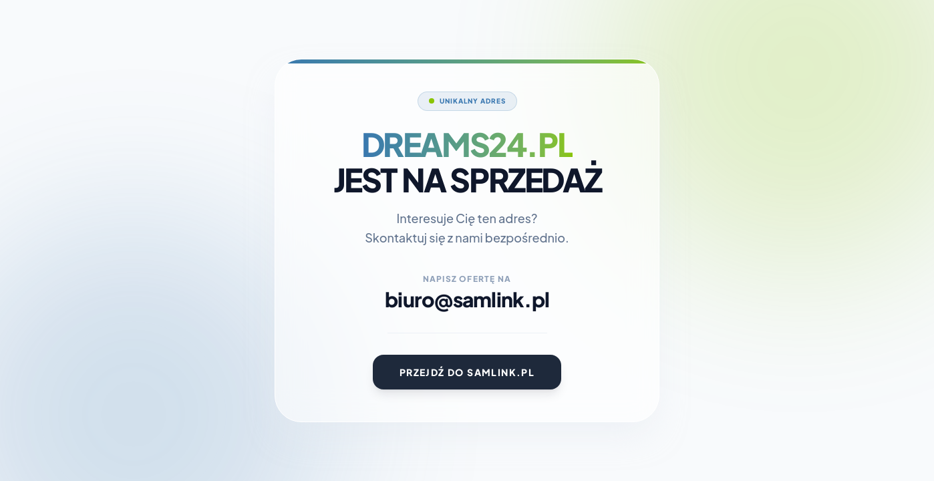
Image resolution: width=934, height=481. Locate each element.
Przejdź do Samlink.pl (467, 372)
